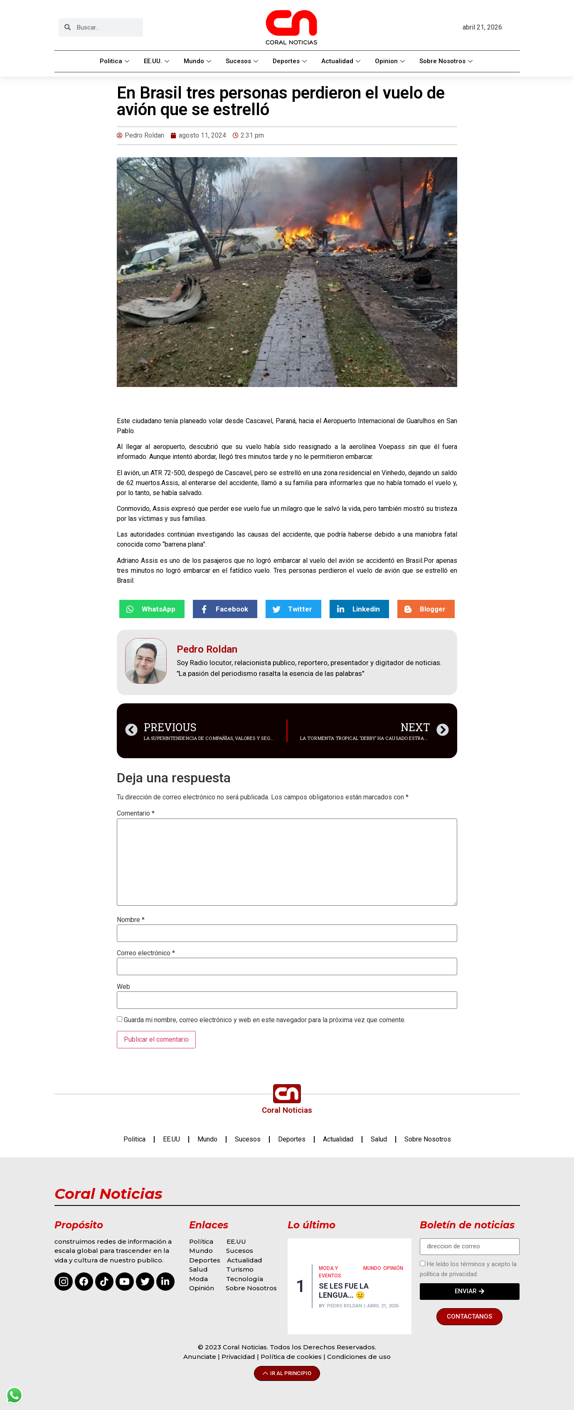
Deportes (291, 61)
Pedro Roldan (344, 1306)
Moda (198, 1279)
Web (123, 987)
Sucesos (243, 61)
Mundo (198, 61)
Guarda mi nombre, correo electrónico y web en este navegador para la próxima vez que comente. (265, 1020)
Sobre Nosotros (447, 61)
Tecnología (244, 1279)
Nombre (131, 920)
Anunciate (199, 1357)
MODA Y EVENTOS (330, 1272)
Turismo (240, 1269)
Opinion (391, 61)
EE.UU (171, 1139)
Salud (379, 1139)
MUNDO (372, 1268)
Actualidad (341, 61)
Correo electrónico (146, 953)
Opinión (202, 1288)
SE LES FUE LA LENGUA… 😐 (344, 1290)
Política (201, 1241)
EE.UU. (157, 61)
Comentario (136, 813)
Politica (115, 61)
